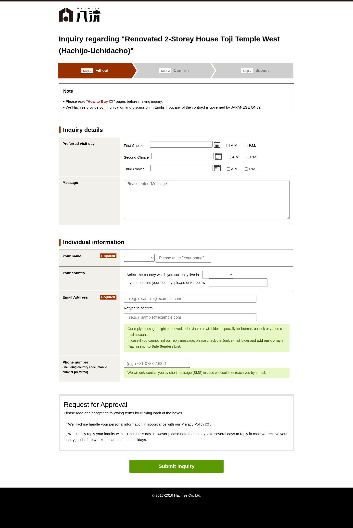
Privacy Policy (192, 424)
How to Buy (98, 101)
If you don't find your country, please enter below (165, 282)
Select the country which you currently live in (163, 275)
